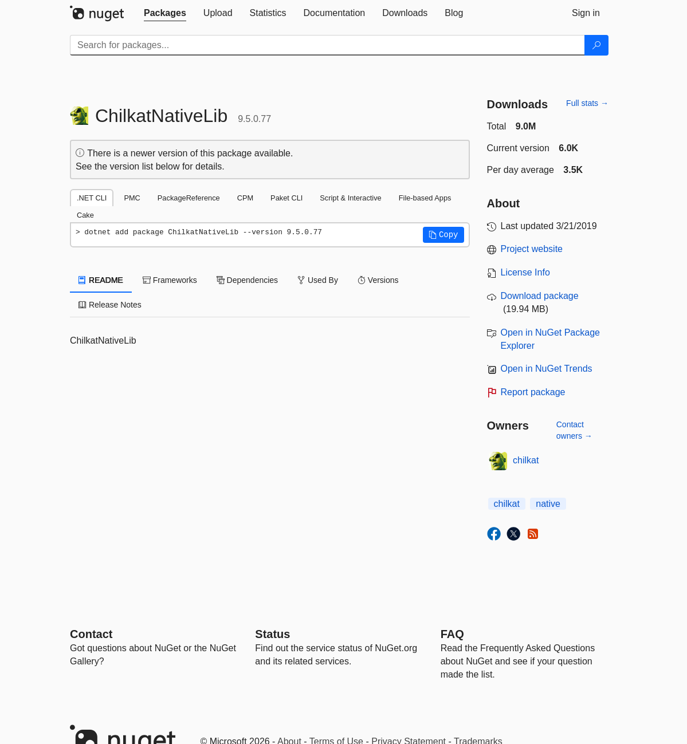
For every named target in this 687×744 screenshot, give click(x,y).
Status (272, 634)
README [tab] (100, 280)
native (548, 504)
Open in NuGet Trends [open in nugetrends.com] (546, 368)
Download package (540, 296)
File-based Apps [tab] (425, 198)
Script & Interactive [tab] (350, 198)
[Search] (596, 45)
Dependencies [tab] (247, 280)
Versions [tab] (378, 280)
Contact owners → (574, 430)
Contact (91, 634)
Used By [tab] (317, 280)
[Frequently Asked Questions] (452, 634)
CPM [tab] (245, 198)
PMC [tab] (132, 198)
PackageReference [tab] (189, 198)
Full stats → (587, 103)
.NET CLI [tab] (92, 198)
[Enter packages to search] (327, 45)
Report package (533, 392)
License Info (525, 272)
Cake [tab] (85, 215)
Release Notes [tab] (110, 304)
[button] (443, 235)
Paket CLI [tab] (286, 198)
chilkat (526, 460)
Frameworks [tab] (170, 280)
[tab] (165, 13)
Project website (532, 249)
